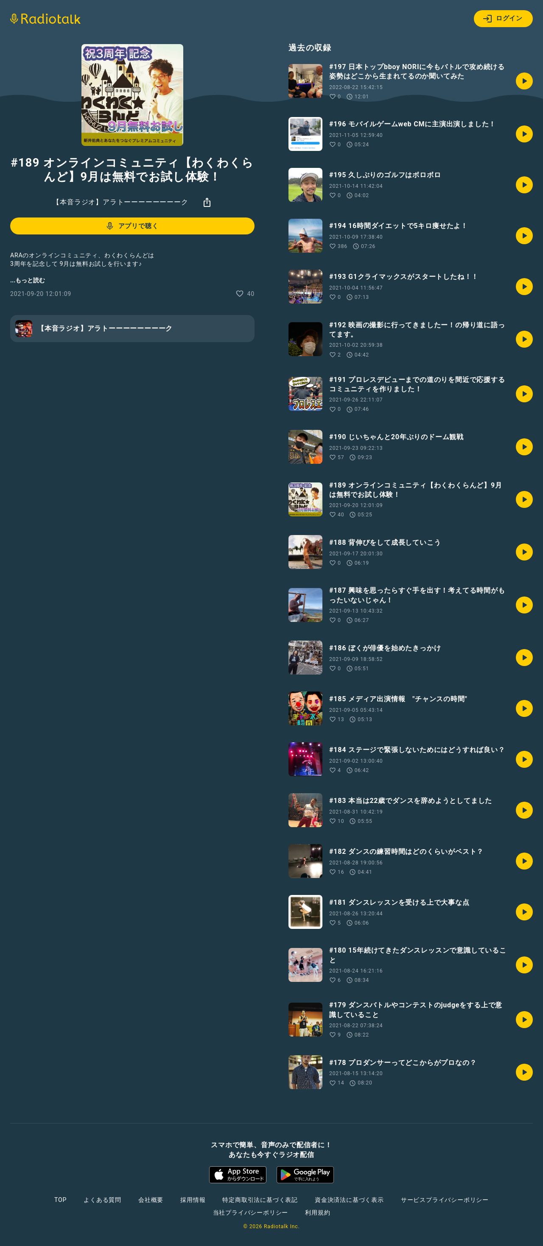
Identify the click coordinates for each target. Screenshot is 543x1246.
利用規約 (317, 1212)
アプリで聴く (132, 226)
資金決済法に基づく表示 (349, 1199)
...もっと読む (27, 280)
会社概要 (150, 1199)
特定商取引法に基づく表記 (260, 1199)
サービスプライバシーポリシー (445, 1199)
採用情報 (192, 1199)
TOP (60, 1199)
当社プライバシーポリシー (250, 1212)
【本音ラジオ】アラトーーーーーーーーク (120, 202)
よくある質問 (102, 1199)
